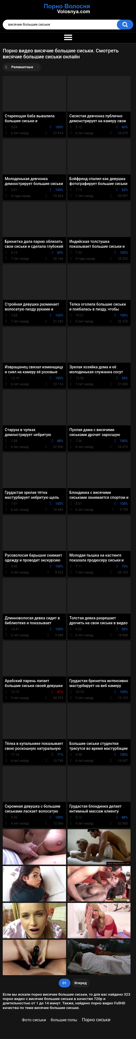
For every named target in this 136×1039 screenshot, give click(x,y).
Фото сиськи (34, 1019)
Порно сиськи (96, 1019)
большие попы (64, 1020)
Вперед (81, 983)
